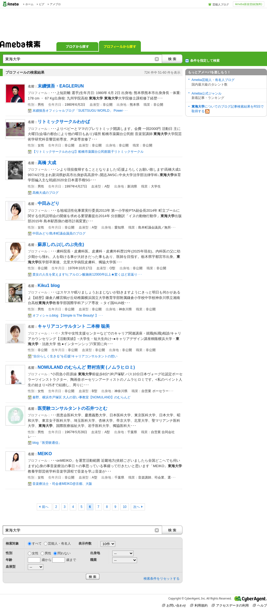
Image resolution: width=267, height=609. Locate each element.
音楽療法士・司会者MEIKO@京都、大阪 (62, 484)
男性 (48, 553)
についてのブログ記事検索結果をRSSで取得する (228, 109)
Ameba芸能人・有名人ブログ (213, 80)
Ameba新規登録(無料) (248, 4)
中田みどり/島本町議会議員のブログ (59, 233)
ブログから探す (77, 46)
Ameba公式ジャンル (207, 93)
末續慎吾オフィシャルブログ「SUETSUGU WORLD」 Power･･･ (80, 111)
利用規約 (199, 605)
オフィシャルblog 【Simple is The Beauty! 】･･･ (67, 315)
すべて (37, 543)
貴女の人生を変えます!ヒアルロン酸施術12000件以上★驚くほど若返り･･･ (87, 274)
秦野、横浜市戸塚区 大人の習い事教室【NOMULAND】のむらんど (81, 397)
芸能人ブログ (221, 4)
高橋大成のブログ (45, 193)
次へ (136, 507)
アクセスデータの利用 (230, 605)
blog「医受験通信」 (47, 443)
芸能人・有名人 (59, 543)
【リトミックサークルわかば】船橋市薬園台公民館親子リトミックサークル (88, 152)
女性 (35, 553)
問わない (64, 553)
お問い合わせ (174, 605)
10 (124, 507)
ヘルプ (260, 605)
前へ (45, 507)
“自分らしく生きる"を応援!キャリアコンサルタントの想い (74, 356)
